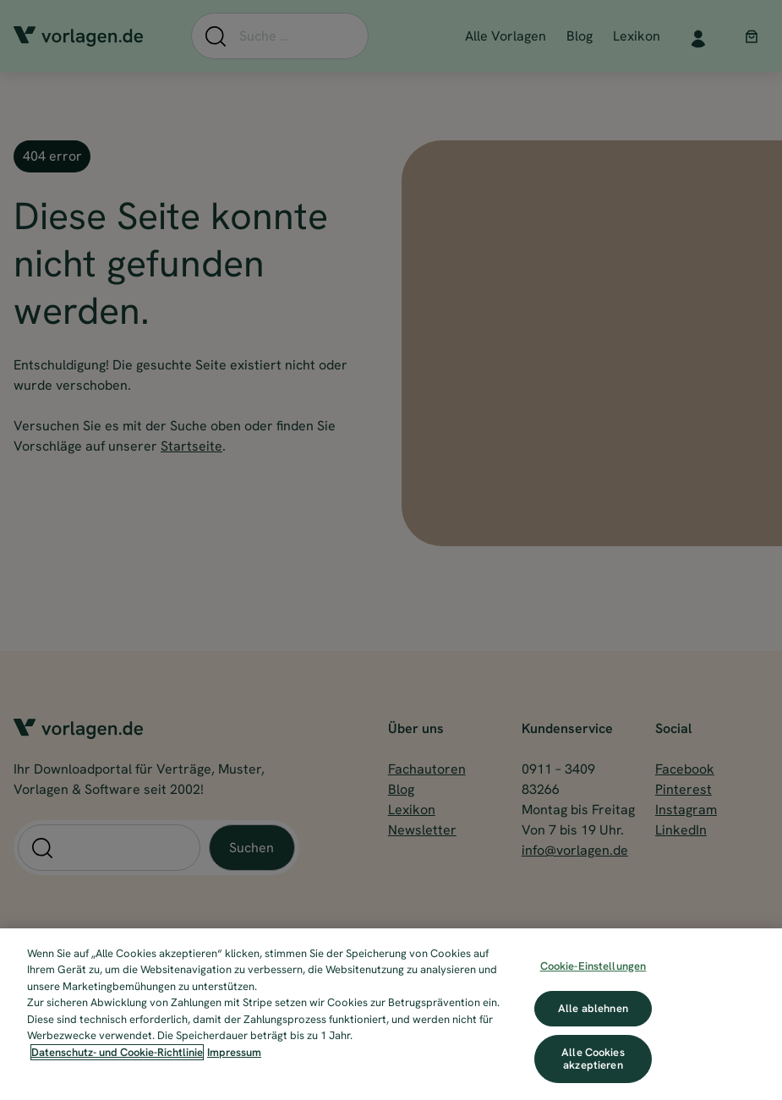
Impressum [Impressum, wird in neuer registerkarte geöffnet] (234, 1052)
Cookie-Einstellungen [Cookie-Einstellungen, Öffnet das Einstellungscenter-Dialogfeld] (593, 966)
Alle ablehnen (593, 1008)
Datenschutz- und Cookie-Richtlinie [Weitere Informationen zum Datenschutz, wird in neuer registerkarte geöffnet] (117, 1052)
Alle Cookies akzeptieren (593, 1059)
